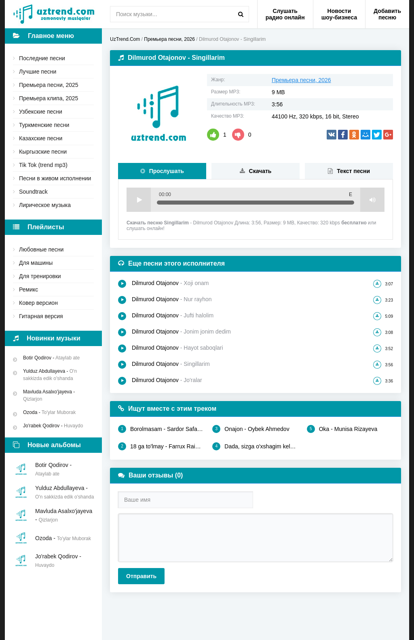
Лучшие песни (37, 71)
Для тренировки (40, 276)
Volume (372, 200)
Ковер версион (38, 303)
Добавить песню (387, 14)
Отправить (141, 576)
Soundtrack (33, 191)
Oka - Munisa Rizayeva (342, 429)
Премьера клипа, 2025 (48, 98)
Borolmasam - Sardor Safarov (161, 429)
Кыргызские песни (43, 151)
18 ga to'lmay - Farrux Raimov (161, 446)
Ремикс (28, 289)
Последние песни (42, 58)
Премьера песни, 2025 (48, 85)
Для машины (36, 263)
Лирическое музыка (45, 205)
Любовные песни (41, 249)
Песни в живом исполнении (55, 178)
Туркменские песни (44, 125)
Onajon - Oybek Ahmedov (250, 429)
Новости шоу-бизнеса (339, 14)
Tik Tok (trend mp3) (43, 165)
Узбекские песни (40, 111)
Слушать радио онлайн (285, 14)
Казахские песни (40, 138)
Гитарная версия (41, 316)
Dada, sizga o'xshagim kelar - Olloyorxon (255, 446)
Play (139, 200)
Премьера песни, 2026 (301, 80)
